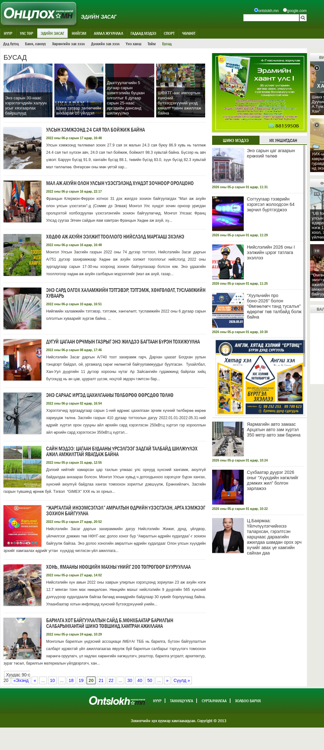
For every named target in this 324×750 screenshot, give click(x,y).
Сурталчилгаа (214, 701)
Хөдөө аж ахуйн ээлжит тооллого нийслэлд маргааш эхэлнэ (115, 236)
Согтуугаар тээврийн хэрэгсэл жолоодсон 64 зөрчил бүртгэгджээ (271, 204)
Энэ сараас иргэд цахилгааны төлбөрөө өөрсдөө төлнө (110, 395)
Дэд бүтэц (11, 43)
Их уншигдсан (283, 140)
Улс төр (26, 33)
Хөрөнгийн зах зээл (68, 43)
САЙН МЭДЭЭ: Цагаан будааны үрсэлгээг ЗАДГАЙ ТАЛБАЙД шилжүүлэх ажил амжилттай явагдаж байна (122, 451)
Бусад (167, 43)
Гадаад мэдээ (143, 33)
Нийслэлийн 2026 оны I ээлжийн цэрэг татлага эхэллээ (271, 252)
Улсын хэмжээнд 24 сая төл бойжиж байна (95, 130)
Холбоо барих (248, 701)
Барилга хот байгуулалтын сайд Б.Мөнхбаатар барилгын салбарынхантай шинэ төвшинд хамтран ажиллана (109, 623)
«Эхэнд (21, 680)
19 (81, 680)
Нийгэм (79, 33)
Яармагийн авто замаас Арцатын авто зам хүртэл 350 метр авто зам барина (273, 429)
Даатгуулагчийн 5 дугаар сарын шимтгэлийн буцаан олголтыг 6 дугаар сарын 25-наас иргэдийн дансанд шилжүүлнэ (125, 97)
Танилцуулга (181, 701)
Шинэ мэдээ (236, 140)
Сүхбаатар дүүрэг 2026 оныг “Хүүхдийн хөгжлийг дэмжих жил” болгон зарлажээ (272, 480)
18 (71, 680)
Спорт (169, 33)
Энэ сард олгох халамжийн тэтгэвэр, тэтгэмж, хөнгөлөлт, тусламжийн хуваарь (125, 293)
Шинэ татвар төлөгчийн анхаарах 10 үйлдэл (78, 110)
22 (111, 680)
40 (139, 680)
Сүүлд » (182, 680)
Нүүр (8, 33)
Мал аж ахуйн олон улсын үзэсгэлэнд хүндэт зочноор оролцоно (120, 183)
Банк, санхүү (35, 43)
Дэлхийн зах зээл (105, 43)
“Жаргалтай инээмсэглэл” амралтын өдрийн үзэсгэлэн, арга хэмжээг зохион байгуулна (125, 511)
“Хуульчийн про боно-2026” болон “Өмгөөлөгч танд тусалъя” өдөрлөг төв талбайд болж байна (274, 306)
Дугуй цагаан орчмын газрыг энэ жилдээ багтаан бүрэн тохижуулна (123, 341)
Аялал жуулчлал (108, 33)
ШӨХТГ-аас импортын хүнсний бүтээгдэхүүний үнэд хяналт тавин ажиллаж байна (179, 102)
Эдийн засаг (52, 33)
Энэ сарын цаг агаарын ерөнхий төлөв (271, 153)
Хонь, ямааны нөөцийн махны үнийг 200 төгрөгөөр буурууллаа (118, 567)
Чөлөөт (188, 33)
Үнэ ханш (133, 43)
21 (101, 680)
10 (52, 680)
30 (129, 680)
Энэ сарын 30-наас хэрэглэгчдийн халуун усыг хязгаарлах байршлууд (25, 105)
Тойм (152, 43)
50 (149, 680)
